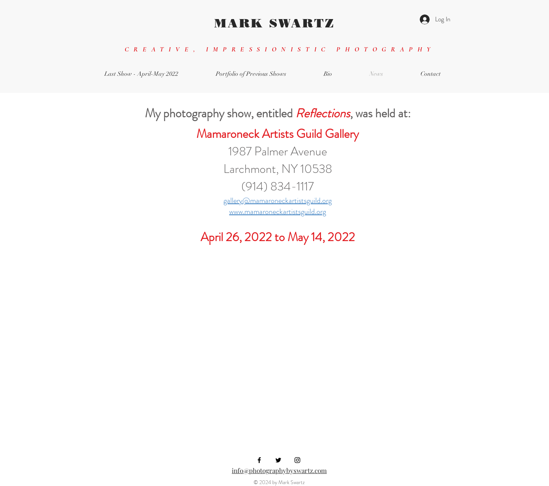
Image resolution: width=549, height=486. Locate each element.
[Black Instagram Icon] (297, 460)
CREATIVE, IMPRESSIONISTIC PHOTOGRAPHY (280, 49)
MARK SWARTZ (274, 23)
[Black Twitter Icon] (278, 460)
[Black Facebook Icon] (259, 460)
